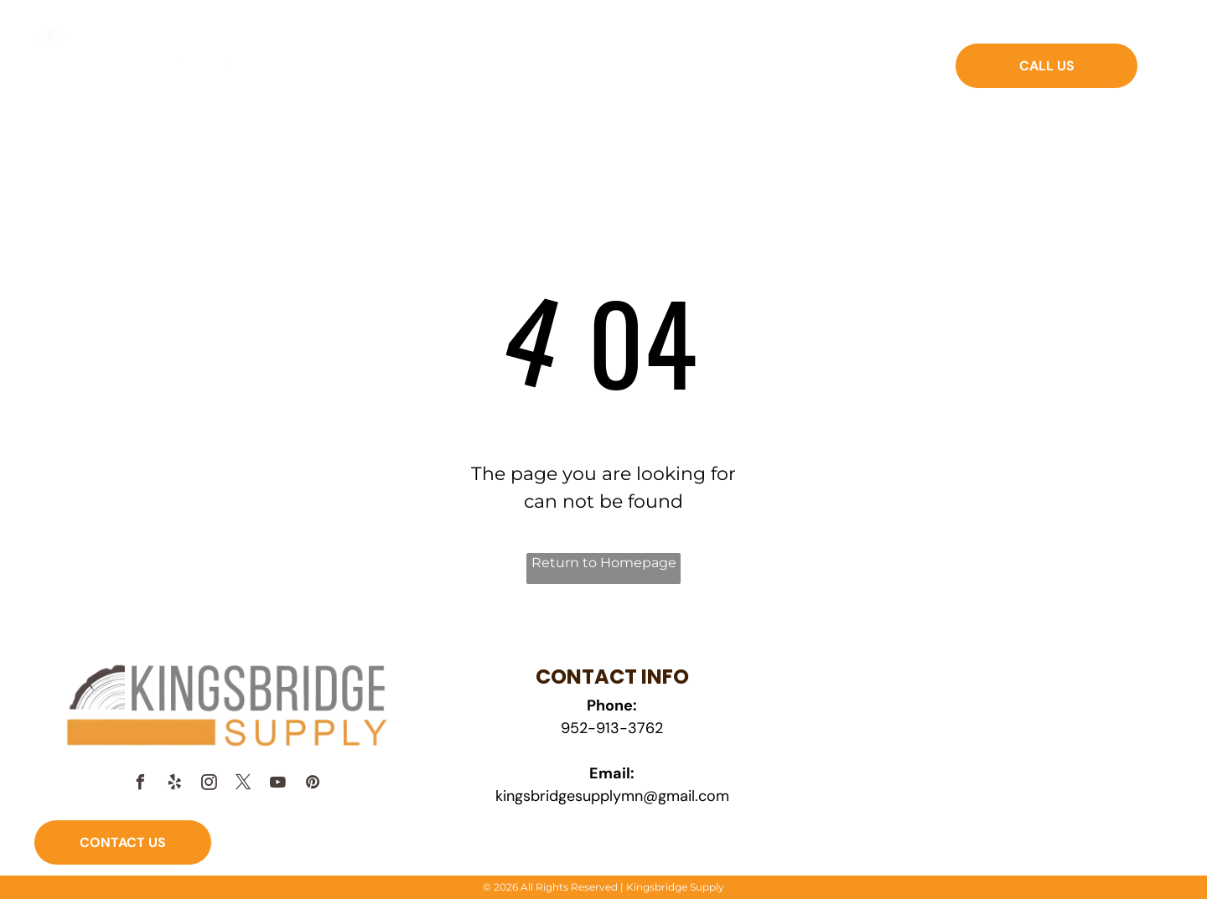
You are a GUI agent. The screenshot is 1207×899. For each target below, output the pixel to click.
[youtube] (278, 784)
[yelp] (175, 784)
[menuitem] (392, 77)
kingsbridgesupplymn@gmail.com (612, 796)
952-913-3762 (612, 728)
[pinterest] (313, 784)
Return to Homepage (603, 563)
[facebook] (141, 784)
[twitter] (244, 784)
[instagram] (209, 784)
